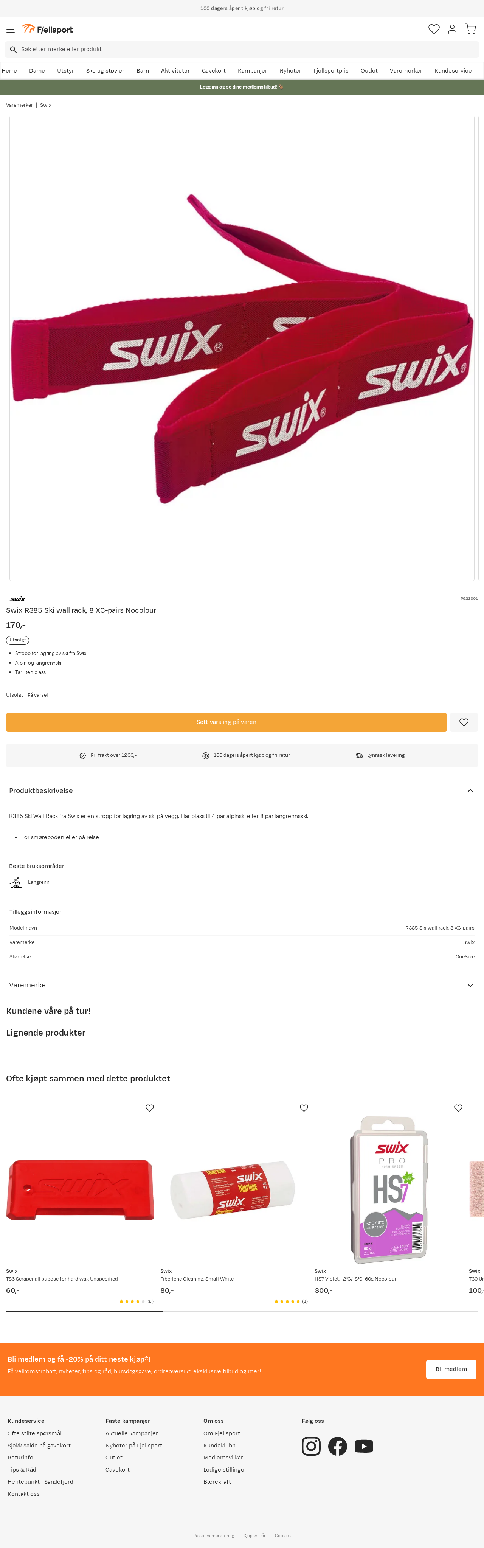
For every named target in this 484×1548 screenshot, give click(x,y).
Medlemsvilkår (223, 1458)
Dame (37, 71)
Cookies (283, 1535)
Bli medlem (451, 1369)
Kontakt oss (24, 1494)
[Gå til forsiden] (47, 29)
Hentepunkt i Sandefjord (40, 1482)
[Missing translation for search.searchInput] (12, 49)
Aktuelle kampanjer (131, 1434)
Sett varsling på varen (227, 722)
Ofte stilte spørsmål (35, 1434)
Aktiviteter (175, 71)
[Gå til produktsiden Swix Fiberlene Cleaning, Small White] (234, 1190)
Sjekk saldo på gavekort (39, 1446)
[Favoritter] (434, 29)
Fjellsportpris (331, 71)
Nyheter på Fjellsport (133, 1446)
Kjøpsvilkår (254, 1535)
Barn (143, 71)
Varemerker (406, 71)
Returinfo (20, 1458)
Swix (45, 105)
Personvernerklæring (213, 1535)
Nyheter (290, 71)
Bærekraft (217, 1482)
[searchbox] (249, 49)
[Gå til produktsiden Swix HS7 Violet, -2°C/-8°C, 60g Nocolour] (389, 1190)
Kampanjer (252, 71)
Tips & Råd (22, 1470)
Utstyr (65, 71)
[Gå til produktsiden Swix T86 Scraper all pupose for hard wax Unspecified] (80, 1190)
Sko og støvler (105, 71)
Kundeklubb (219, 1446)
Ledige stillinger (224, 1470)
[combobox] (242, 49)
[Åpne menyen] (11, 29)
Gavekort (214, 71)
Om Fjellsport (221, 1434)
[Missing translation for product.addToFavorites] (464, 722)
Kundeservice (453, 71)
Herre (9, 71)
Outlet (369, 71)
